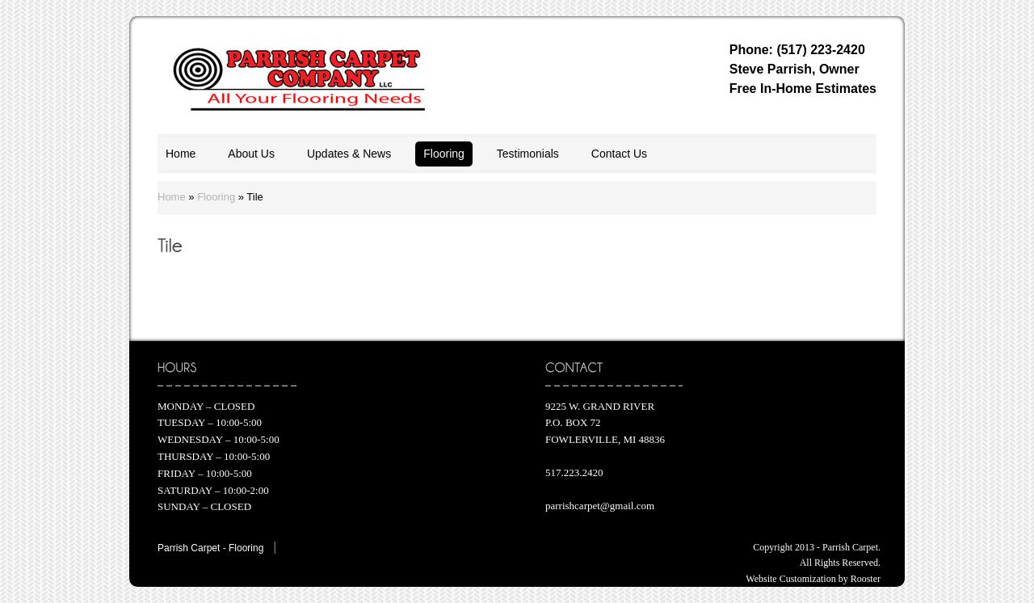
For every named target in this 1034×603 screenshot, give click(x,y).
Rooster (866, 578)
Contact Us (619, 153)
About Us (251, 153)
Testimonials (528, 153)
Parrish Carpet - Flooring (210, 548)
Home (180, 153)
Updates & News (349, 153)
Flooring (443, 153)
